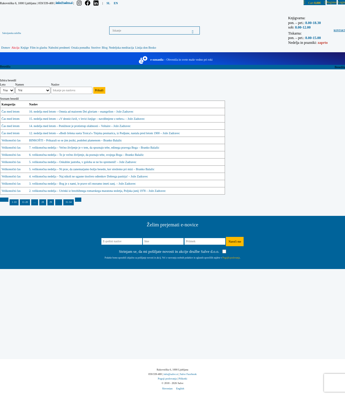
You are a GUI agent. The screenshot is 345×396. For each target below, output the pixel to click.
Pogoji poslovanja (167, 378)
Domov (5, 47)
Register (332, 2)
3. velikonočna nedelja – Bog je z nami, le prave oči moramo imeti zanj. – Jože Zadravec (82, 183)
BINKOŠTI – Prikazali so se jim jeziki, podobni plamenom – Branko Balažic (75, 140)
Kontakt (339, 30)
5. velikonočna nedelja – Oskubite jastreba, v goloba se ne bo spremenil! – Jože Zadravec (82, 162)
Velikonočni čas (11, 140)
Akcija (15, 47)
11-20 (25, 202)
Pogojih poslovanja (231, 257)
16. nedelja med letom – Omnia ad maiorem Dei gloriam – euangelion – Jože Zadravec (81, 111)
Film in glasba (38, 47)
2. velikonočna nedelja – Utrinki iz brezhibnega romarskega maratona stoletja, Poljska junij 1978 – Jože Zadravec (97, 190)
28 (42, 202)
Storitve (96, 47)
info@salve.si (64, 2)
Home (330, 67)
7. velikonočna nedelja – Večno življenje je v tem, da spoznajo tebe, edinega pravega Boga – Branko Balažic (94, 147)
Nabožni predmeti (59, 47)
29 (51, 202)
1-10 (14, 202)
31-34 (68, 202)
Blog (104, 47)
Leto (2, 84)
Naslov (55, 84)
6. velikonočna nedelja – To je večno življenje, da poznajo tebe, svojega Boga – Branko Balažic (86, 154)
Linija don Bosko (145, 47)
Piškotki (182, 378)
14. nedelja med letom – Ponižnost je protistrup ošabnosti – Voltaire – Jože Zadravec (79, 126)
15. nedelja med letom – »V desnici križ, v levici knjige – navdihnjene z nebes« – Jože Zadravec (87, 118)
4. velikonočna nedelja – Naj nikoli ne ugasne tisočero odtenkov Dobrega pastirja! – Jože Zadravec (88, 176)
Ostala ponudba (80, 47)
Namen (19, 84)
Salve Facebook (188, 374)
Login (341, 2)
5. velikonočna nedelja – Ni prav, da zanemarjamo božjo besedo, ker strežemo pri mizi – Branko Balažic (91, 169)
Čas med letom (11, 111)
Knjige (25, 47)
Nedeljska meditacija (121, 47)
